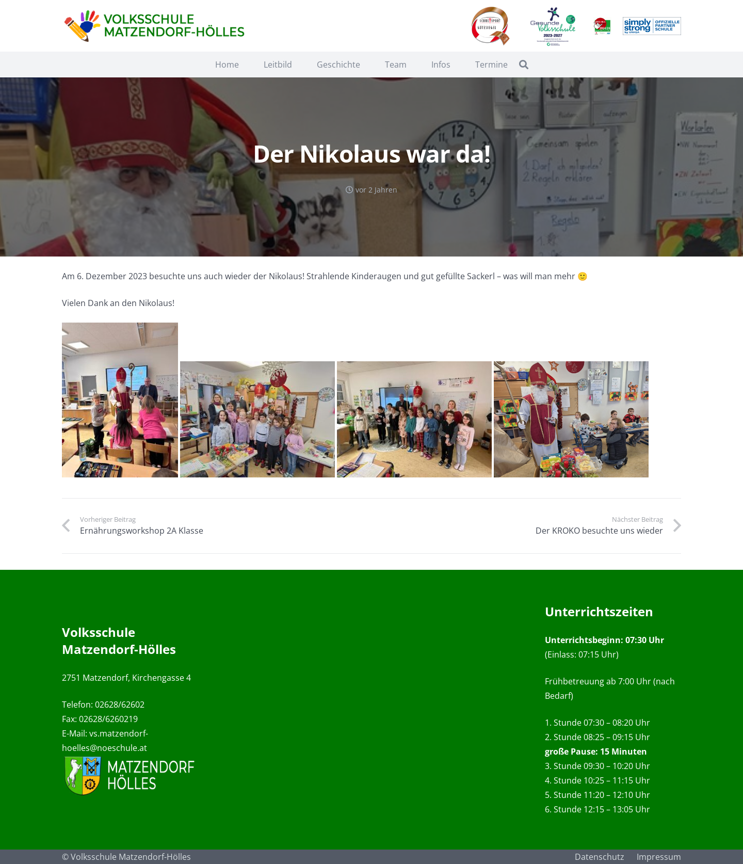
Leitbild (278, 64)
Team (396, 64)
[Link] (156, 26)
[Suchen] (523, 64)
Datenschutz (599, 856)
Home (227, 64)
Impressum (659, 856)
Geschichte (338, 64)
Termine (491, 64)
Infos (440, 64)
